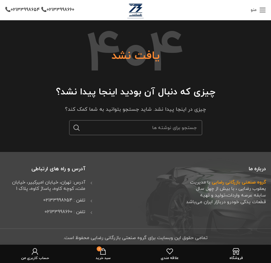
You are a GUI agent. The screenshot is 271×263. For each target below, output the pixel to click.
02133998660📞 (57, 10)
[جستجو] (135, 127)
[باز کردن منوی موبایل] (258, 10)
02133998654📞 (22, 10)
